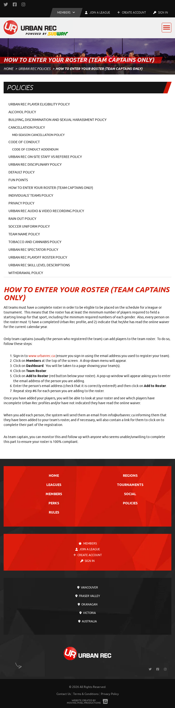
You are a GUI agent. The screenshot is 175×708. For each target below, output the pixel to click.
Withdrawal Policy (25, 273)
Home (8, 69)
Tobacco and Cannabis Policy (34, 242)
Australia (87, 621)
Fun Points (18, 180)
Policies (130, 503)
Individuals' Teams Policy (30, 196)
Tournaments (130, 485)
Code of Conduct (24, 142)
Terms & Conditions (85, 694)
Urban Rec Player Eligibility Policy (39, 104)
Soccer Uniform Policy (29, 226)
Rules (54, 512)
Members (54, 494)
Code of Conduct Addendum (35, 149)
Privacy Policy (21, 203)
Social (130, 494)
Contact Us (63, 694)
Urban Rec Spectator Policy (33, 250)
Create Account (131, 12)
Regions (130, 476)
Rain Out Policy (22, 219)
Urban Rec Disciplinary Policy (35, 165)
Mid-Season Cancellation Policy (38, 135)
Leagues (53, 485)
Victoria (87, 613)
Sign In (160, 12)
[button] (66, 12)
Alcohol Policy (22, 112)
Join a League (87, 549)
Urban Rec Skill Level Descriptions (39, 265)
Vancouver (87, 587)
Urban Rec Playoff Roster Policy (37, 257)
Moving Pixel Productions (84, 702)
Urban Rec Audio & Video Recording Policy (46, 211)
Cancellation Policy (26, 128)
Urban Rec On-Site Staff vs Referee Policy (45, 157)
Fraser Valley (87, 596)
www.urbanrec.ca (41, 356)
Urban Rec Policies (34, 69)
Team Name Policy (24, 234)
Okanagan (88, 604)
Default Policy (21, 172)
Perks (54, 503)
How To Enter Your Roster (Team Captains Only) (50, 188)
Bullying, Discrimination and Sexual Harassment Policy (57, 120)
